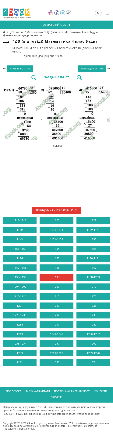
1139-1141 (93, 230)
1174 (20, 258)
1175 (56, 258)
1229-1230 (19, 315)
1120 (56, 220)
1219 (56, 296)
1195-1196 (19, 277)
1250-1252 (93, 334)
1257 (56, 343)
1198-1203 (93, 277)
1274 (93, 362)
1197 (56, 277)
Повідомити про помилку (56, 210)
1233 (93, 315)
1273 (56, 362)
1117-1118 (19, 220)
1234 (20, 324)
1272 (20, 362)
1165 (56, 249)
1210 (93, 286)
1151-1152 (56, 239)
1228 (93, 305)
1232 (56, 315)
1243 (20, 334)
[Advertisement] (56, 174)
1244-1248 (56, 334)
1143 (20, 239)
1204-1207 (19, 286)
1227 (56, 305)
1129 (93, 220)
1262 (93, 343)
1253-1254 (19, 343)
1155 (93, 239)
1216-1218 (19, 296)
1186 (56, 267)
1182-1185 (19, 267)
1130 (20, 230)
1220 (93, 296)
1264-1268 (56, 353)
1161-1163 (19, 249)
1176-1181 (93, 258)
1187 (93, 267)
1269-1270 (93, 353)
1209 (56, 286)
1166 (93, 249)
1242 (93, 324)
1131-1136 (56, 230)
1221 (20, 305)
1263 (20, 353)
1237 (56, 324)
